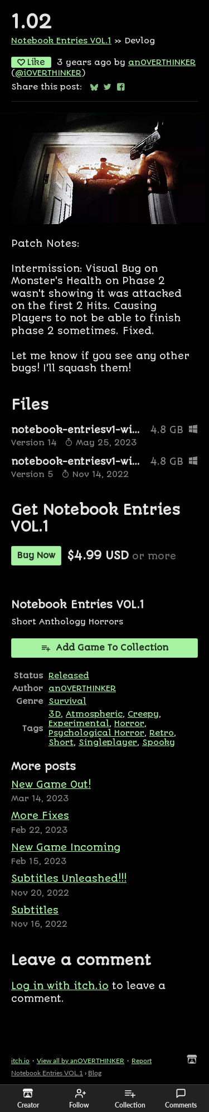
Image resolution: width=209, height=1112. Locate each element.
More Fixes (40, 815)
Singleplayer (108, 742)
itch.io (20, 1060)
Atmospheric (94, 714)
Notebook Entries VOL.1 (61, 41)
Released (68, 676)
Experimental (78, 723)
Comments (181, 1098)
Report (142, 1060)
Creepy (143, 714)
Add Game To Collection (104, 648)
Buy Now (36, 555)
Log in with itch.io (60, 985)
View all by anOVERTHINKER (80, 1060)
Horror (129, 723)
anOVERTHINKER (162, 62)
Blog (94, 1073)
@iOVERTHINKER (48, 73)
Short (61, 742)
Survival (67, 701)
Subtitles (35, 910)
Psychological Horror (96, 733)
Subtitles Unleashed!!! (69, 878)
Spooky (158, 742)
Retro (161, 733)
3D (54, 714)
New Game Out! (51, 784)
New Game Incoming (65, 847)
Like (31, 62)
